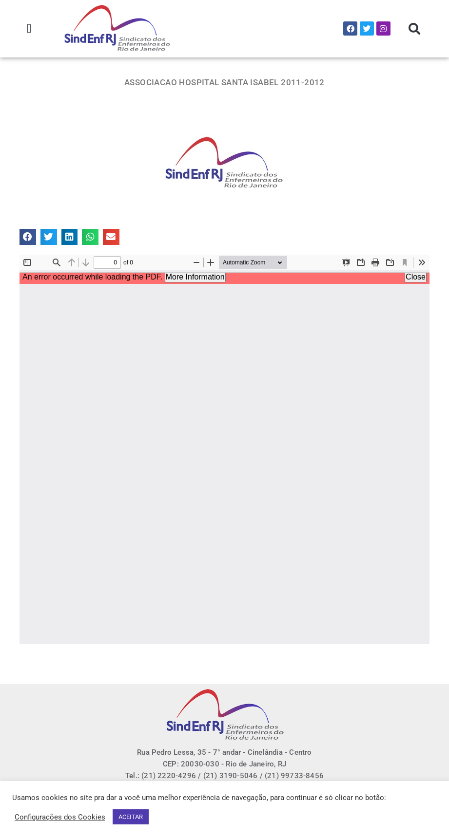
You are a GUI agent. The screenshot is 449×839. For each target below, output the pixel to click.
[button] (29, 28)
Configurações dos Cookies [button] (60, 817)
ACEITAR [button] (130, 816)
